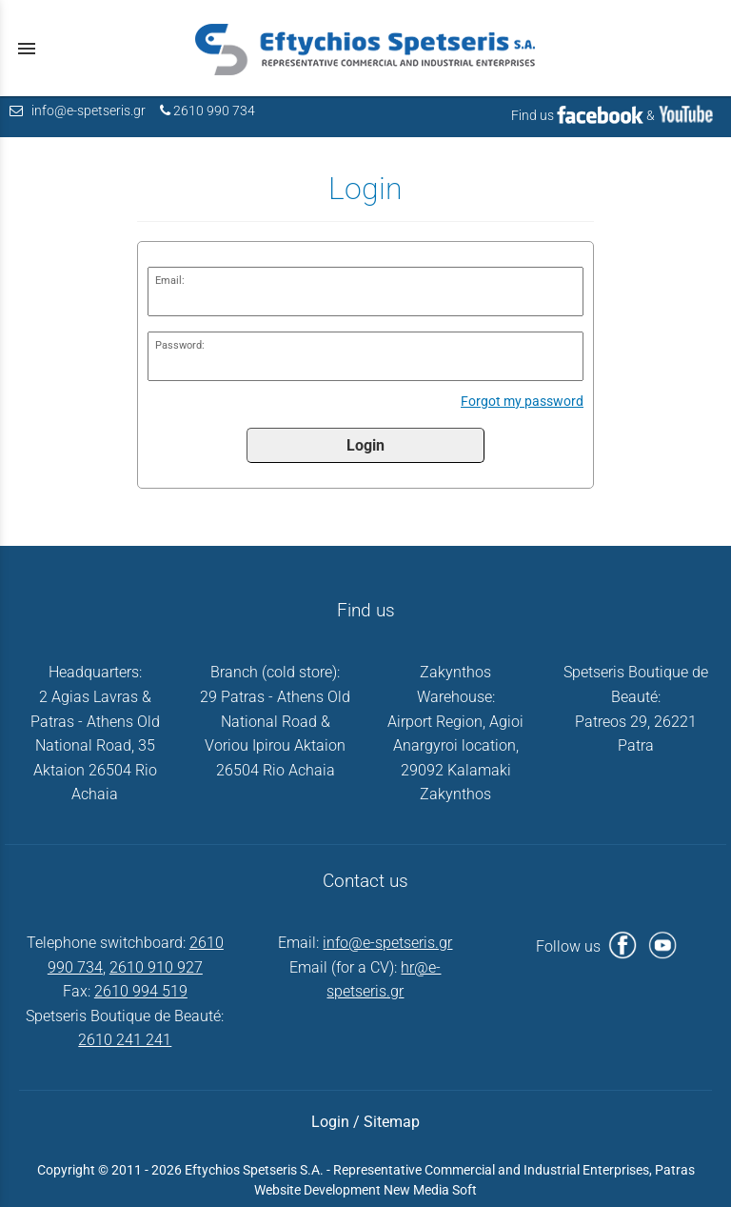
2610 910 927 (156, 967)
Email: (170, 280)
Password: (180, 345)
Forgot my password (522, 401)
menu (26, 48)
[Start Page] (365, 48)
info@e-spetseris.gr (88, 111)
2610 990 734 (214, 111)
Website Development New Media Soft (365, 1189)
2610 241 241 (124, 1040)
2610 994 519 (141, 991)
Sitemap (392, 1122)
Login (365, 445)
